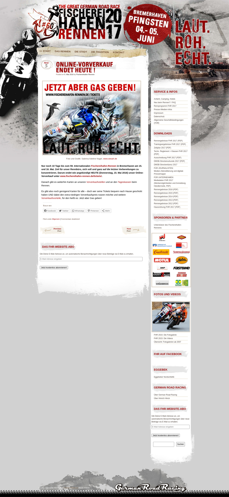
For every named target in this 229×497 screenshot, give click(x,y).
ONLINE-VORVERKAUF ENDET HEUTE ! (139, 64)
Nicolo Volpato (84, 488)
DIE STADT (81, 51)
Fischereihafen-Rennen (85, 74)
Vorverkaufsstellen (96, 182)
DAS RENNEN (62, 51)
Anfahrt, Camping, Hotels (164, 99)
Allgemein (56, 219)
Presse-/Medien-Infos (163, 109)
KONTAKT (119, 52)
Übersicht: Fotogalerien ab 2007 (167, 342)
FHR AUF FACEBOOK (168, 354)
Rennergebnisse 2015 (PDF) (166, 193)
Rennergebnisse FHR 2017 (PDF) (168, 141)
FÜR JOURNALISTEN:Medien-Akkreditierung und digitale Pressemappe (168, 171)
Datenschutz (159, 116)
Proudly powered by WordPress (50, 488)
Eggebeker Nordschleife (164, 377)
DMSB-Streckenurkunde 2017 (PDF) (169, 161)
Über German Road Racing (165, 395)
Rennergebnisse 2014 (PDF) (166, 196)
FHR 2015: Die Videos (163, 338)
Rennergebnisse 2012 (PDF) (166, 203)
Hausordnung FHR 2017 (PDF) (167, 207)
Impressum (158, 113)
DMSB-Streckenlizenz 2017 (165, 165)
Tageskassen (124, 182)
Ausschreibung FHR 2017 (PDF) (167, 158)
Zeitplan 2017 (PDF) (162, 148)
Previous (50, 229)
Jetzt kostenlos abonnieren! (54, 267)
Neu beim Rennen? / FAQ (165, 102)
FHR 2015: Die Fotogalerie (165, 335)
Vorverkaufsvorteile (51, 198)
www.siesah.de (110, 158)
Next (137, 229)
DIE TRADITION (100, 52)
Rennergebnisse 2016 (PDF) (166, 189)
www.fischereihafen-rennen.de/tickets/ (80, 176)
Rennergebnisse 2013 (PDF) (166, 200)
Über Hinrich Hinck (162, 398)
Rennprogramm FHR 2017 (165, 106)
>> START (45, 51)
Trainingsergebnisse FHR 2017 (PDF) (170, 144)
